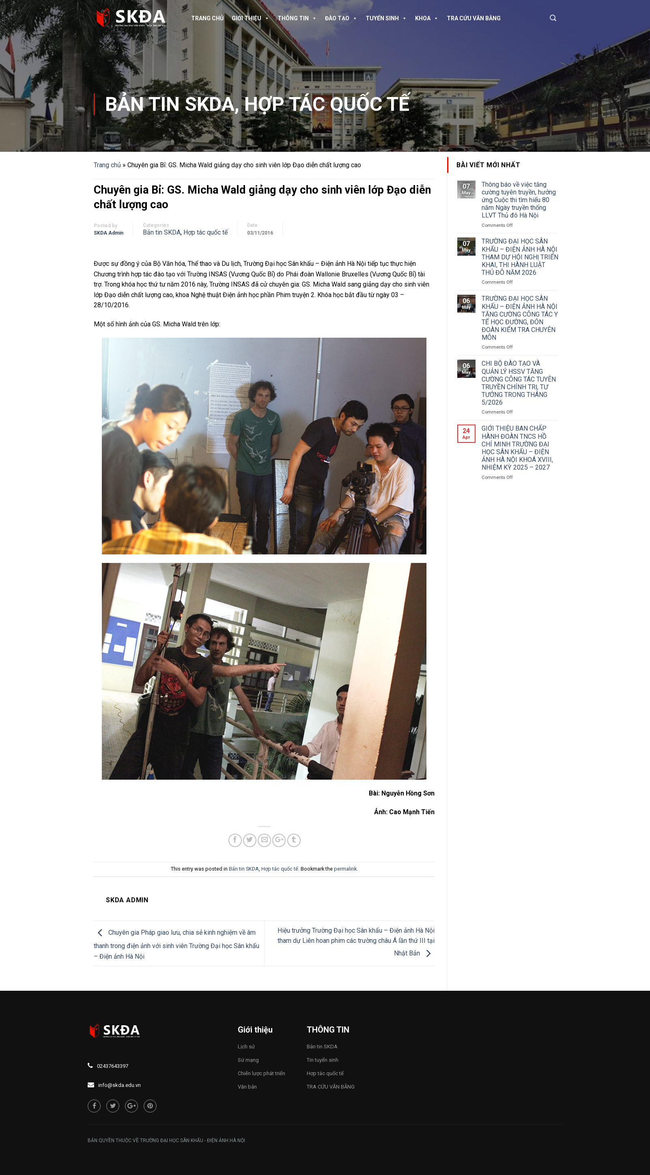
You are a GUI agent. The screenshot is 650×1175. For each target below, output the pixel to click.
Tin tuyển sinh (322, 1060)
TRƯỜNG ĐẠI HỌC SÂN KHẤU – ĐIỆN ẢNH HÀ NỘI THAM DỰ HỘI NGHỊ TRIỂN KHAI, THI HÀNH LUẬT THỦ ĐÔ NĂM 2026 (520, 256)
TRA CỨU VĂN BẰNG (474, 18)
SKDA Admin (108, 233)
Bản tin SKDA (170, 104)
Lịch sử (246, 1046)
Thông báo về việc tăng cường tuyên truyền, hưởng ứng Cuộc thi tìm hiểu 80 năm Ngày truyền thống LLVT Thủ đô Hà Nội (519, 200)
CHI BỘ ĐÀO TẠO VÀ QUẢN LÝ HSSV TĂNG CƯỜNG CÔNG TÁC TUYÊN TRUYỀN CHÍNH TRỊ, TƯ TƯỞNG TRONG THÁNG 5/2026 (519, 383)
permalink (345, 869)
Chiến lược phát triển (261, 1073)
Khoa (427, 18)
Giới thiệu (250, 18)
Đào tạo (341, 18)
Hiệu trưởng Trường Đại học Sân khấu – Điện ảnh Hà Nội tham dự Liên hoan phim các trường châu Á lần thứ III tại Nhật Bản (356, 942)
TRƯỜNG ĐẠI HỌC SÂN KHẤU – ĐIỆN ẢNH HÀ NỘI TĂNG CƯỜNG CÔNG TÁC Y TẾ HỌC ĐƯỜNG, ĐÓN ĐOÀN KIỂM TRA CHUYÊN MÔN (520, 318)
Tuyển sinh (386, 18)
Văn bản (247, 1087)
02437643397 (112, 1066)
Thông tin (297, 18)
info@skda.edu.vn (119, 1085)
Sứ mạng (248, 1060)
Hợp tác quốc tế (326, 104)
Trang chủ (207, 18)
